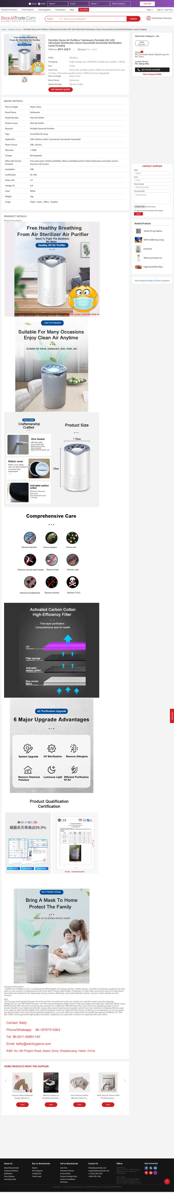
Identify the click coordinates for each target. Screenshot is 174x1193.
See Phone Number (151, 71)
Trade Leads (36, 1177)
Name (136, 171)
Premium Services (9, 9)
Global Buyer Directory (162, 18)
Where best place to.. (153, 259)
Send (138, 215)
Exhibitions (8, 1174)
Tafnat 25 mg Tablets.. (153, 232)
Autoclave (147, 250)
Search (133, 19)
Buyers (34, 1169)
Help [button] (150, 9)
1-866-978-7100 (94, 1177)
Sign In (160, 9)
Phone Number (139, 185)
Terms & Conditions (67, 1180)
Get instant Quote (60, 90)
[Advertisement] (152, 123)
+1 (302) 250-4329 (95, 1174)
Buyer (33, 4)
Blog (72, 9)
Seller (42, 4)
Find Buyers (60, 9)
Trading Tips (36, 1174)
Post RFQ (84, 9)
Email (136, 178)
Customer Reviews (11, 1172)
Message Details (139, 192)
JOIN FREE (147, 4)
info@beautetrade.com (97, 1169)
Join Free (169, 9)
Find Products (28, 9)
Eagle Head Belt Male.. (154, 268)
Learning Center (10, 1180)
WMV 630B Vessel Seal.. (154, 241)
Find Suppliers (44, 9)
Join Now (171, 715)
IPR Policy (64, 1183)
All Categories (37, 1172)
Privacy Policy (65, 1174)
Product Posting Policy (68, 1177)
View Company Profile (152, 75)
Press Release (9, 1177)
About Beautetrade (11, 1169)
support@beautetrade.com (98, 1172)
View (22, 1106)
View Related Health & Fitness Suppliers (152, 281)
